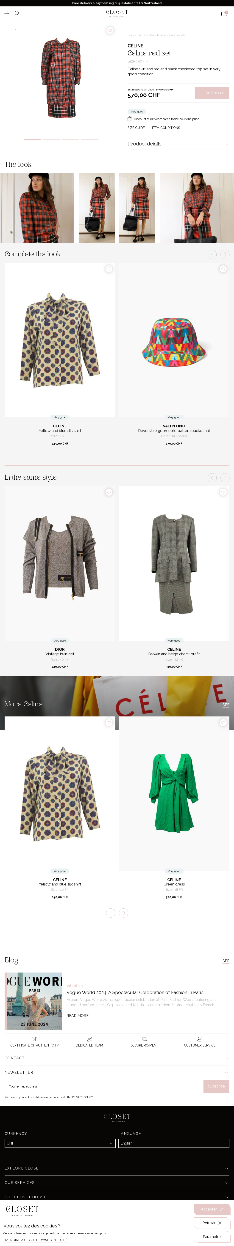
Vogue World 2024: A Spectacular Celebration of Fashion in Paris (135, 992)
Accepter (212, 1209)
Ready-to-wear (158, 35)
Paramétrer (212, 1237)
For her (142, 35)
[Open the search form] (16, 13)
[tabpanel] (61, 76)
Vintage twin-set (59, 654)
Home (131, 35)
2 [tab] (51, 139)
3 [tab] (70, 139)
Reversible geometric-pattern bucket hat (174, 431)
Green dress (174, 884)
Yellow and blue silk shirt (60, 431)
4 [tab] (89, 139)
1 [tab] (32, 139)
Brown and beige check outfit (174, 654)
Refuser (212, 1223)
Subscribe (216, 1086)
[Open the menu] (6, 13)
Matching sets (177, 35)
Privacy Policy (82, 1097)
